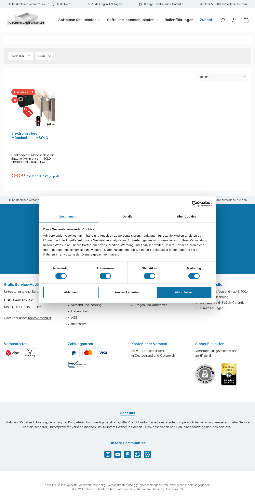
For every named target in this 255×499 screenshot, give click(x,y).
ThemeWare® (174, 489)
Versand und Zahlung (86, 305)
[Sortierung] (221, 77)
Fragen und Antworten (151, 305)
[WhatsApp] (137, 454)
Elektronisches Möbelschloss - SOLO (29, 135)
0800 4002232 (18, 300)
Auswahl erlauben (127, 292)
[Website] (147, 454)
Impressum (79, 324)
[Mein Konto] (234, 20)
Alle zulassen (184, 292)
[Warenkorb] (246, 20)
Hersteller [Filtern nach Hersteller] (21, 56)
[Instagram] (107, 454)
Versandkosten (117, 485)
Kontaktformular (39, 318)
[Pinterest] (127, 454)
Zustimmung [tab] (68, 216)
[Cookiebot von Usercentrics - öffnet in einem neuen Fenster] (194, 203)
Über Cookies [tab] (186, 216)
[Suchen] (222, 20)
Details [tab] (127, 216)
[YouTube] (117, 454)
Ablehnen (70, 292)
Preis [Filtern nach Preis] (44, 56)
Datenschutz (80, 311)
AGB (74, 317)
